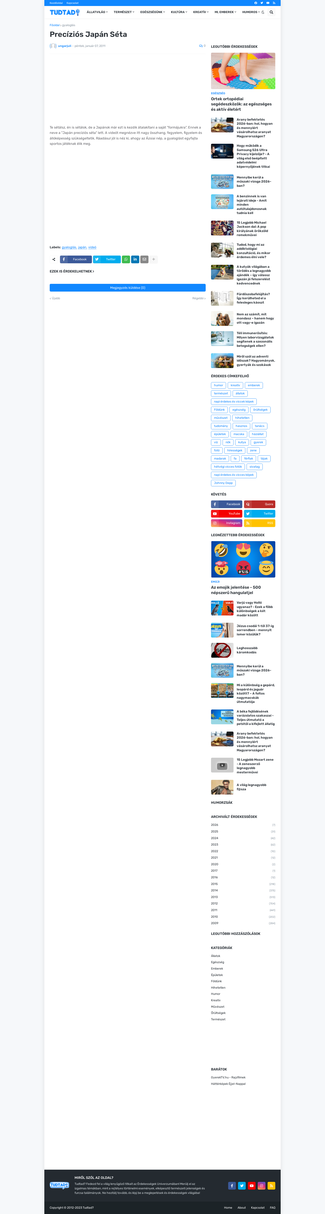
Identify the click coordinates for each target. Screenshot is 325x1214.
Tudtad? (88, 1208)
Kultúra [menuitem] (178, 12)
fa (235, 458)
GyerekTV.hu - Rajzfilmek (228, 1077)
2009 (243, 923)
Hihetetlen (218, 987)
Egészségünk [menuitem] (151, 12)
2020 (243, 864)
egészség (239, 410)
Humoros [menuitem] (249, 12)
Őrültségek (218, 1013)
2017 (243, 871)
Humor (215, 994)
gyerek (258, 442)
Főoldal (55, 25)
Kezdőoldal (56, 2)
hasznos (241, 426)
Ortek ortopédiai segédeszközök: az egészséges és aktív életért (241, 104)
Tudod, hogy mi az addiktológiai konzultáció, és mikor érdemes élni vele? (253, 251)
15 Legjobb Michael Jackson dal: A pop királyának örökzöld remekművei (252, 229)
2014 (243, 891)
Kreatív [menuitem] (199, 12)
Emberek (217, 968)
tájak (264, 458)
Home (228, 1208)
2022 (243, 851)
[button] (263, 12)
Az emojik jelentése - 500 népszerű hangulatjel (236, 590)
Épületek (217, 975)
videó (92, 247)
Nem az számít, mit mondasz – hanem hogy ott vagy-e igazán (255, 318)
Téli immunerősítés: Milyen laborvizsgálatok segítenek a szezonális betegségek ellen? (255, 339)
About (242, 1208)
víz (216, 442)
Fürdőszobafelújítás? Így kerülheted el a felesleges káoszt (253, 298)
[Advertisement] (128, 89)
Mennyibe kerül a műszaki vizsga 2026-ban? (254, 181)
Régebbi (198, 298)
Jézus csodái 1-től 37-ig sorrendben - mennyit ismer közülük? (255, 630)
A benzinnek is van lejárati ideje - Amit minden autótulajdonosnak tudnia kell (252, 204)
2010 (243, 917)
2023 (243, 845)
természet (221, 393)
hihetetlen (242, 418)
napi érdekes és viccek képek (234, 401)
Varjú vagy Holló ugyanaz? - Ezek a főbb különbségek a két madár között (255, 609)
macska (239, 434)
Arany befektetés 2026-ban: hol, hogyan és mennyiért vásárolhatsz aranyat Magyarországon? (255, 128)
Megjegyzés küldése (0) (127, 288)
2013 (243, 897)
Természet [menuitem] (123, 12)
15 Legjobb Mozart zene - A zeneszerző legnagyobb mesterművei (255, 766)
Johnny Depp (223, 483)
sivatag (255, 467)
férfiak (248, 458)
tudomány (221, 426)
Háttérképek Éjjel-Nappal (228, 1084)
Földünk (219, 410)
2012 (243, 904)
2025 (243, 832)
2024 (243, 838)
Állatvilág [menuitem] (96, 12)
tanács (259, 426)
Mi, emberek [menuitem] (224, 12)
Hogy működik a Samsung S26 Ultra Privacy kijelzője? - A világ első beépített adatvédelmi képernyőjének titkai (253, 156)
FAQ (272, 1208)
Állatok (215, 956)
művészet (221, 418)
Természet (218, 1019)
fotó (217, 450)
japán (82, 247)
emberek (254, 385)
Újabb (56, 298)
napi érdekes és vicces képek (234, 475)
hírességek (234, 450)
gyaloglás (68, 25)
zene (253, 450)
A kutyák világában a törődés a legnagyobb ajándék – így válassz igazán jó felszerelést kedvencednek (254, 275)
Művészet (217, 1007)
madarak (220, 458)
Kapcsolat (73, 2)
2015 (243, 884)
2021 (243, 858)
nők (228, 442)
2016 (243, 878)
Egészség (217, 962)
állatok (240, 393)
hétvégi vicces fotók (228, 467)
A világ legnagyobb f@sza (251, 787)
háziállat (258, 434)
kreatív (235, 385)
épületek (220, 434)
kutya (242, 442)
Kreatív (216, 1000)
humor (218, 385)
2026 (243, 825)
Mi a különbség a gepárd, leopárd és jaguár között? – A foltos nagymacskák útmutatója (256, 693)
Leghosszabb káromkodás (247, 650)
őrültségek (260, 410)
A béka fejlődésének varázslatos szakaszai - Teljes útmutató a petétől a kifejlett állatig (256, 718)
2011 (243, 910)
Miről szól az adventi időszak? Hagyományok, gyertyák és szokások (256, 361)
